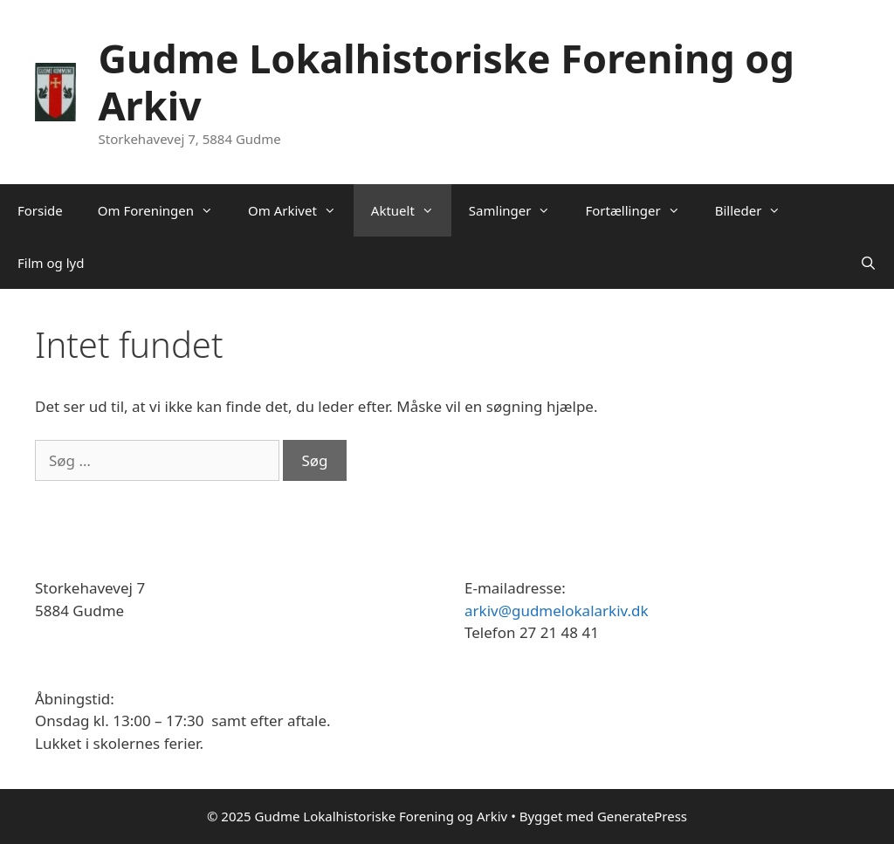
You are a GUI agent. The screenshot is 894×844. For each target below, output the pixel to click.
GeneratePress (642, 816)
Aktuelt (411, 210)
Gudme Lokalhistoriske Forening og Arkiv (446, 81)
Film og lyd (50, 262)
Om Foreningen (164, 210)
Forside (40, 210)
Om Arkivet (301, 210)
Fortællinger (641, 210)
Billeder (757, 210)
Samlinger (518, 210)
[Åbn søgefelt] (868, 263)
